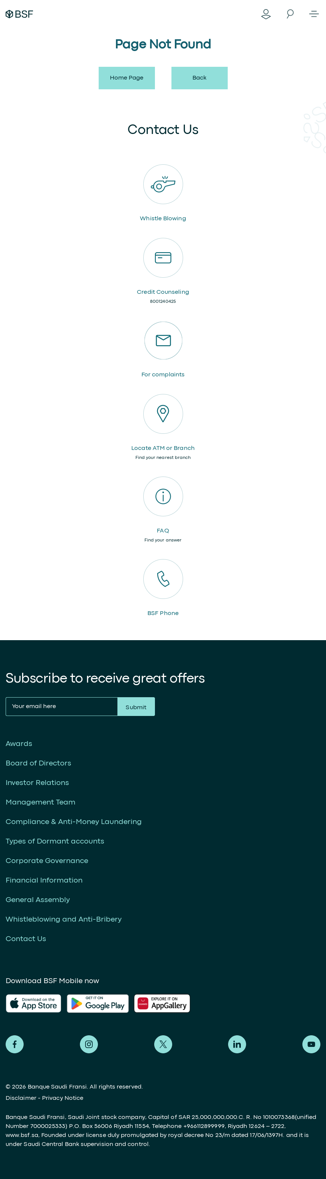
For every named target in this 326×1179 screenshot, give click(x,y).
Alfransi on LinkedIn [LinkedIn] (237, 1044)
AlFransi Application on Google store (165, 1003)
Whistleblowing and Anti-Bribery (64, 919)
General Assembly (38, 900)
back (199, 78)
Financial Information (44, 880)
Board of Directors (38, 763)
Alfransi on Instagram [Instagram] (89, 1044)
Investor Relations (37, 783)
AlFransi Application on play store (98, 1003)
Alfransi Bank (19, 14)
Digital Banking (266, 14)
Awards (19, 744)
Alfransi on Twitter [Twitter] (163, 1044)
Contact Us (26, 939)
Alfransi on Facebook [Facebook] (15, 1044)
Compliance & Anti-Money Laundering (74, 822)
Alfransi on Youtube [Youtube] (311, 1044)
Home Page (127, 78)
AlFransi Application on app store (34, 1003)
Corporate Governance (47, 861)
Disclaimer (21, 1098)
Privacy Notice (62, 1098)
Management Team (40, 802)
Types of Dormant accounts (55, 841)
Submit (136, 707)
